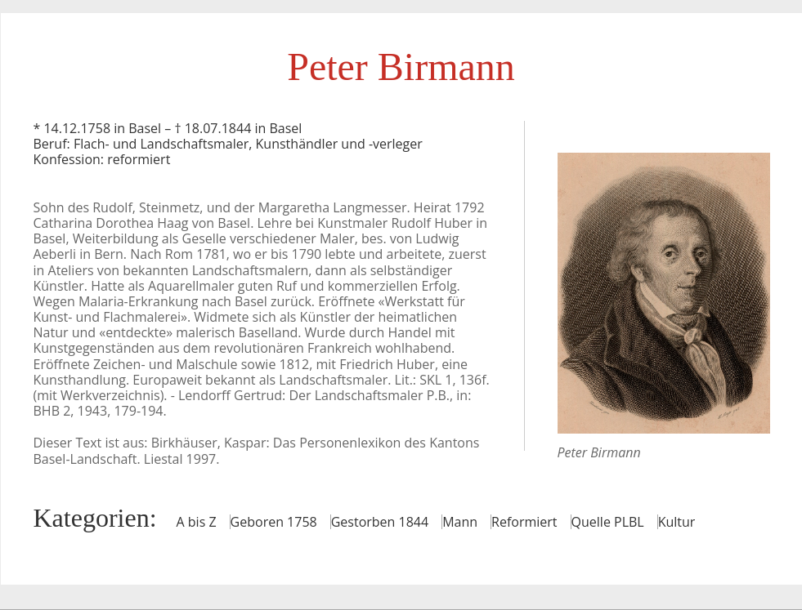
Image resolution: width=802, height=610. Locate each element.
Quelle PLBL (607, 522)
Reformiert (524, 522)
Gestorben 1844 (379, 522)
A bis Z (197, 522)
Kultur (677, 522)
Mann (459, 522)
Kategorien (92, 517)
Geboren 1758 (274, 522)
